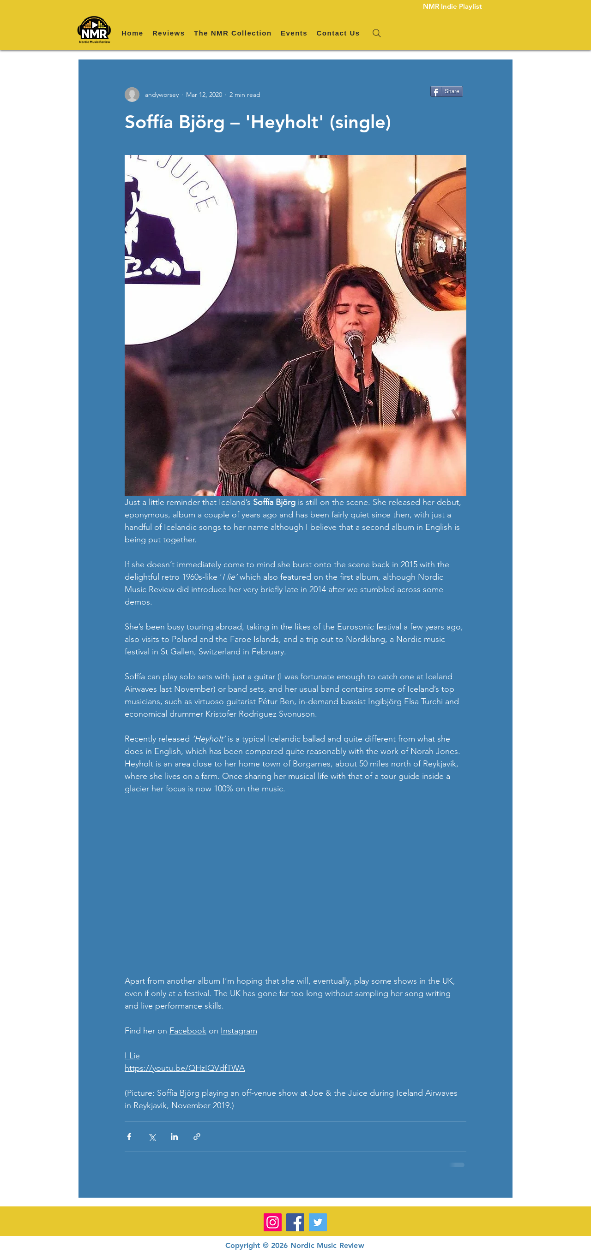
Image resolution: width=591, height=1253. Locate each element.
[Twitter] (318, 1222)
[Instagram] (273, 1222)
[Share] (446, 91)
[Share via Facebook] (129, 1136)
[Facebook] (295, 1222)
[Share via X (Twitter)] (151, 1136)
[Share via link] (197, 1136)
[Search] (376, 33)
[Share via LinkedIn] (174, 1136)
